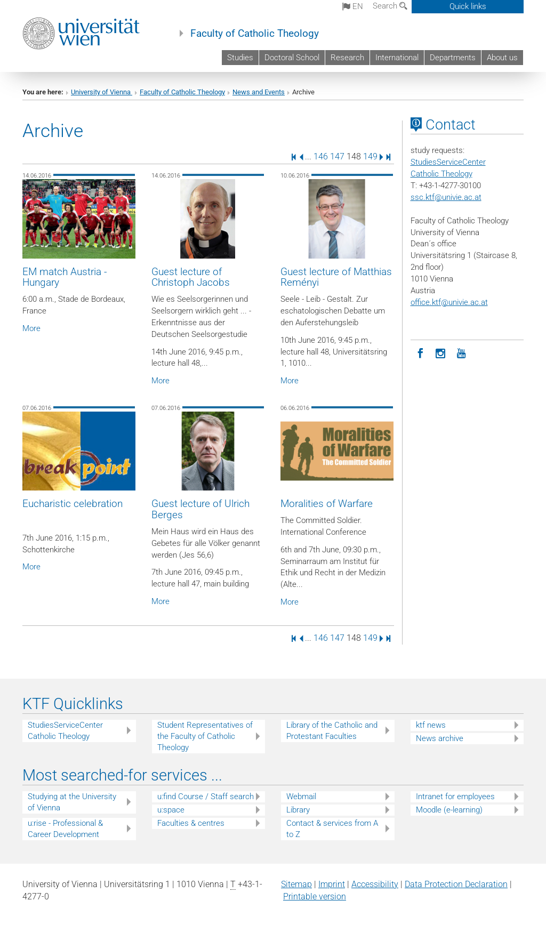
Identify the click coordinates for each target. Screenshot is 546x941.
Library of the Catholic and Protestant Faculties (332, 730)
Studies (240, 57)
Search (390, 6)
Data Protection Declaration (456, 884)
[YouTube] (461, 352)
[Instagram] (441, 352)
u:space (170, 810)
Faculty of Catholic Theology (254, 33)
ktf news (431, 725)
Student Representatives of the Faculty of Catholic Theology (205, 736)
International (397, 57)
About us (502, 57)
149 (370, 156)
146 (321, 156)
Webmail (301, 796)
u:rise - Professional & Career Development (65, 828)
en (352, 6)
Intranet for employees (455, 796)
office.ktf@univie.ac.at (449, 302)
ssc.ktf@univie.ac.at (446, 197)
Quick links (467, 6)
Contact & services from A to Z (332, 828)
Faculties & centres (190, 823)
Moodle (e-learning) (449, 810)
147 (337, 156)
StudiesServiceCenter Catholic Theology (65, 730)
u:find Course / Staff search (205, 796)
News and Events (258, 92)
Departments (453, 57)
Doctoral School (291, 57)
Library (298, 810)
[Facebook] (421, 352)
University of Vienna (101, 92)
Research (347, 57)
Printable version (314, 896)
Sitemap (296, 884)
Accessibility (374, 884)
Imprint (331, 884)
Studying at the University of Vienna (72, 802)
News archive (439, 738)
